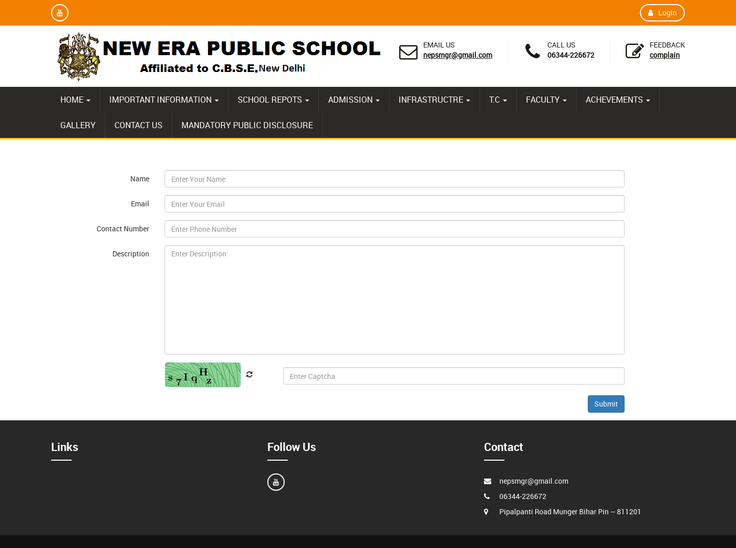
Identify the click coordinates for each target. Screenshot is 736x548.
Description (130, 253)
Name (139, 178)
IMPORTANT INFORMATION (164, 99)
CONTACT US (138, 125)
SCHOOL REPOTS (273, 99)
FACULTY (546, 99)
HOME (75, 99)
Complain (665, 55)
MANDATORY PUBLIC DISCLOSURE (247, 125)
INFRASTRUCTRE (434, 99)
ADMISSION (354, 99)
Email (140, 203)
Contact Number (123, 228)
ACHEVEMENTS (618, 99)
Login (662, 12)
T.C (498, 99)
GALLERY (78, 125)
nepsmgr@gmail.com (457, 55)
